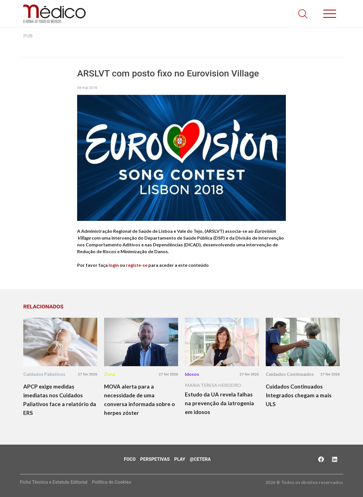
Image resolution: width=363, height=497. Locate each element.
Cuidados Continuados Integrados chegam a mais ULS (299, 395)
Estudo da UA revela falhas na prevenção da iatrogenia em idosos (219, 403)
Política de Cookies (111, 482)
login (114, 265)
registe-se (136, 265)
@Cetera (200, 459)
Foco (130, 459)
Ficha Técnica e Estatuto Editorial (53, 482)
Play (179, 459)
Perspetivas (155, 459)
